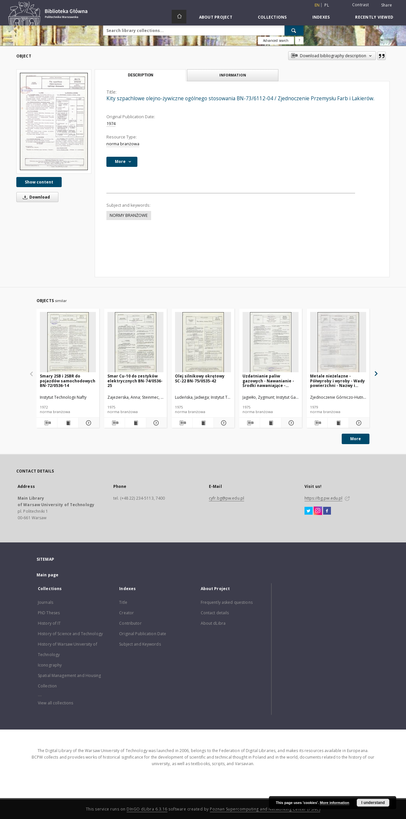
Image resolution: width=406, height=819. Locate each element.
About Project (215, 17)
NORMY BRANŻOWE (129, 215)
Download (35, 197)
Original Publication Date (142, 633)
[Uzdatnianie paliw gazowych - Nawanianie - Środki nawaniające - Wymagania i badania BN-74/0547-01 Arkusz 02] (270, 342)
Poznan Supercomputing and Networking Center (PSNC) (265, 809)
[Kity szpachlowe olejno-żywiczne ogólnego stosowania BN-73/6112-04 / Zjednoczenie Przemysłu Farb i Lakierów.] (54, 121)
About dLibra (213, 623)
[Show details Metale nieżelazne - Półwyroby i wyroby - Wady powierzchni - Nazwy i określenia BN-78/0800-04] (358, 423)
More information (334, 803)
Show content (39, 182)
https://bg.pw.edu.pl (323, 498)
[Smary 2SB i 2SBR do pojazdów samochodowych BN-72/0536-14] (68, 342)
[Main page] (179, 17)
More (355, 439)
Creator (126, 613)
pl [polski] (326, 5)
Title (123, 602)
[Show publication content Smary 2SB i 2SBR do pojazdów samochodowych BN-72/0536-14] (67, 423)
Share (386, 5)
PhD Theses (49, 613)
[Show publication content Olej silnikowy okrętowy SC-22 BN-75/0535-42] (203, 423)
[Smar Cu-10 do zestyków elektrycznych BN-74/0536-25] (135, 342)
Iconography (50, 665)
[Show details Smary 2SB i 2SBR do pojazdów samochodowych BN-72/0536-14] (88, 423)
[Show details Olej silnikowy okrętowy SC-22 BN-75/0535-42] (223, 423)
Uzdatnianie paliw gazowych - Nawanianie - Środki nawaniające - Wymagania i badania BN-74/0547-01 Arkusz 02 (269, 380)
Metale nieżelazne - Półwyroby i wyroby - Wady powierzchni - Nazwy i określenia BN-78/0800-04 (337, 380)
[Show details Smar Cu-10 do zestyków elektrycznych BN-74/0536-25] (155, 423)
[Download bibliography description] (47, 423)
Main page (47, 575)
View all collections (55, 703)
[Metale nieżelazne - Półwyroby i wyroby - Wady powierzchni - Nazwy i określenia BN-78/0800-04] (338, 342)
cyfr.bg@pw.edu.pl (226, 498)
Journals (45, 602)
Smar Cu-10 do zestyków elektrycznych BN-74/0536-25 (135, 380)
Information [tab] (232, 74)
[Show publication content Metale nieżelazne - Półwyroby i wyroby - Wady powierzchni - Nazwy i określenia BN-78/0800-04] (338, 423)
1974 (111, 123)
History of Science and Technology (70, 633)
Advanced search (276, 40)
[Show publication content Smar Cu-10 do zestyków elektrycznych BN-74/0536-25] (135, 423)
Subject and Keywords (140, 644)
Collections (272, 17)
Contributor (130, 623)
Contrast (360, 5)
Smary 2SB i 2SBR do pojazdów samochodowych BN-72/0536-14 (67, 380)
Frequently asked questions (227, 602)
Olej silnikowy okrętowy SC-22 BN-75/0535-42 (200, 378)
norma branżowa (122, 144)
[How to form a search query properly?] (299, 40)
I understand (373, 802)
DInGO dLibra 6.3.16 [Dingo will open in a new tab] (147, 809)
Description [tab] (140, 75)
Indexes (321, 17)
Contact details (215, 613)
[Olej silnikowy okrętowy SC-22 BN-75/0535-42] (203, 342)
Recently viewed (374, 17)
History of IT (49, 623)
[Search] (294, 30)
